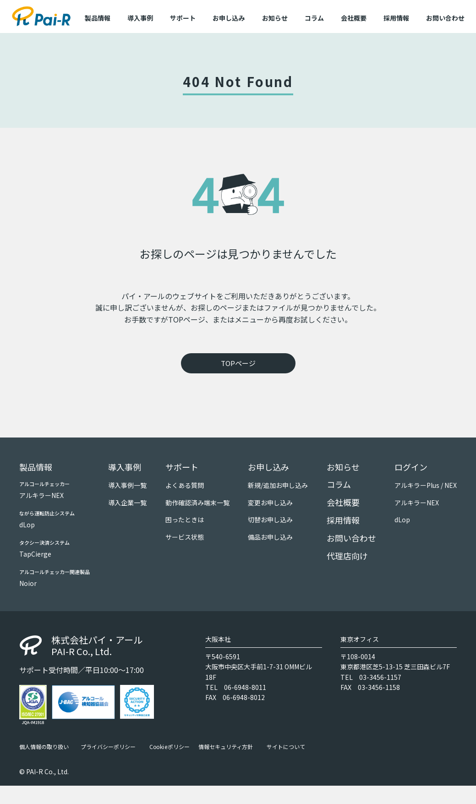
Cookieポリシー (169, 747)
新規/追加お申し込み (278, 485)
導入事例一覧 (127, 485)
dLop (27, 524)
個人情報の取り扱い (44, 747)
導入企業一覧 (127, 502)
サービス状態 (184, 536)
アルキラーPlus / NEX (425, 485)
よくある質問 (184, 485)
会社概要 (354, 17)
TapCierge (35, 553)
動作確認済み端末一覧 (197, 502)
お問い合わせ (445, 17)
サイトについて (286, 747)
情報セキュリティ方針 (225, 747)
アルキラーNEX (41, 495)
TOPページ (238, 363)
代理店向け (347, 556)
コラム (314, 17)
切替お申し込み (270, 519)
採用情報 (396, 17)
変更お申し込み (270, 502)
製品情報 (35, 467)
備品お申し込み (270, 536)
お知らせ (275, 17)
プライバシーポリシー (108, 747)
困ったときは (184, 519)
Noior (28, 583)
